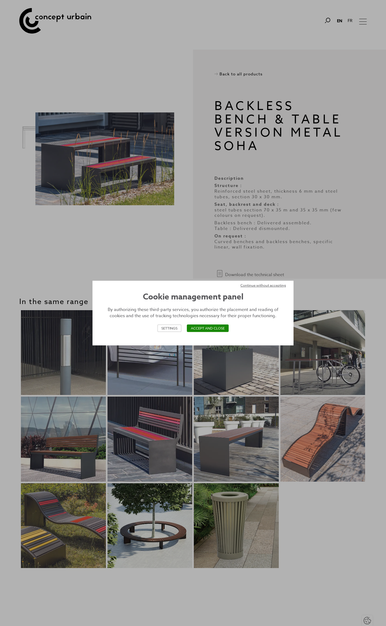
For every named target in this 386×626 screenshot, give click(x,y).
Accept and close (208, 328)
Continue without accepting (263, 285)
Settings (169, 328)
